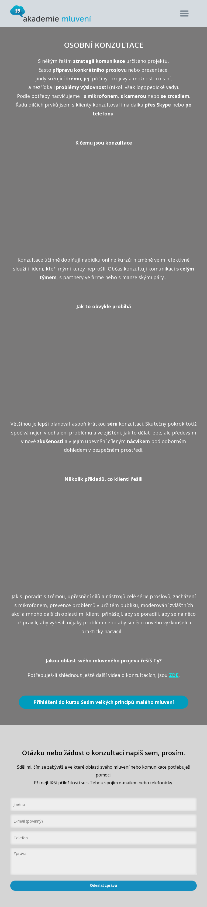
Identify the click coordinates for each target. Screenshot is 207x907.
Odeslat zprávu (103, 885)
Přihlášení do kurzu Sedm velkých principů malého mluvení (103, 702)
